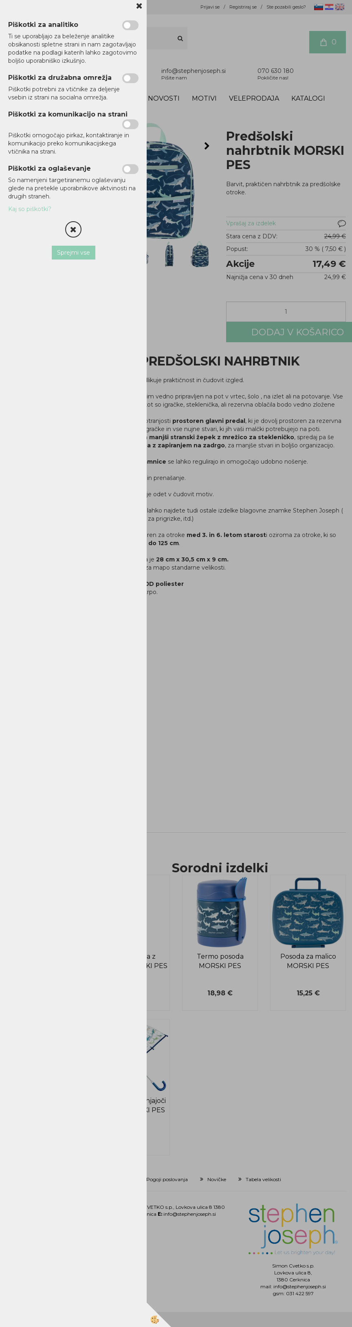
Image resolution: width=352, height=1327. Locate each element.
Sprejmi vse (73, 252)
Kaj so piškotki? (29, 209)
